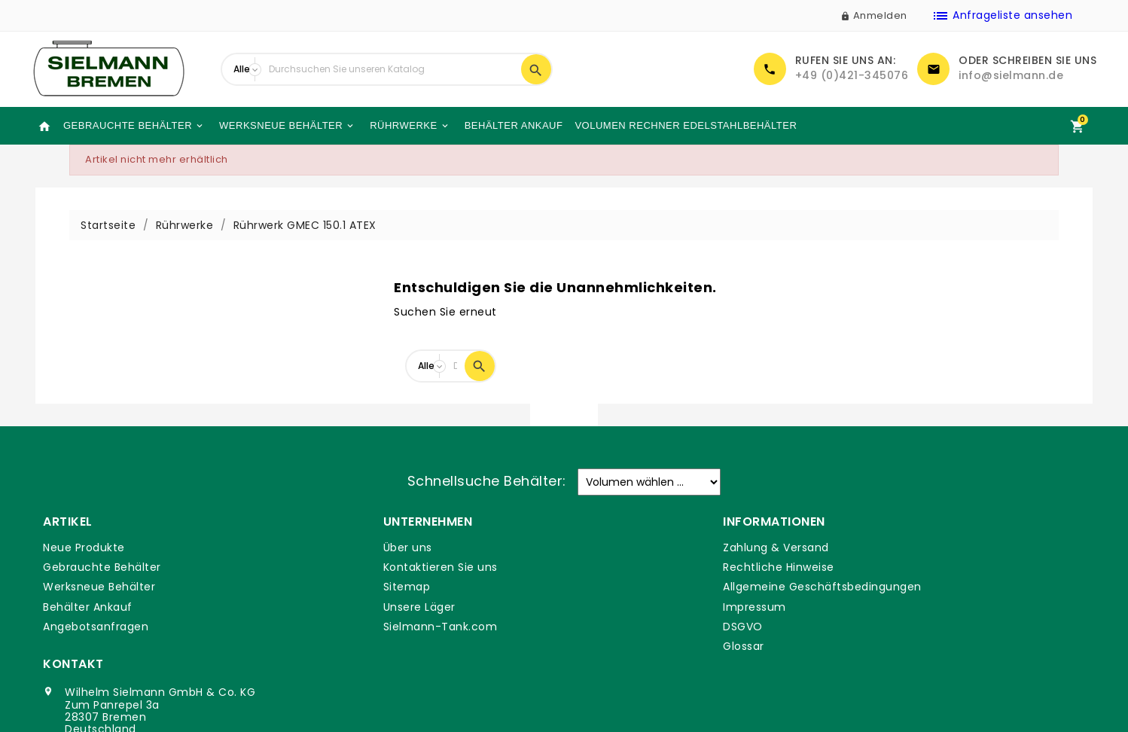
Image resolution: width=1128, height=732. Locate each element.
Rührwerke (408, 126)
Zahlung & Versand (628, 547)
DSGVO (595, 626)
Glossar (596, 646)
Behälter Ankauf (512, 125)
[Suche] (391, 69)
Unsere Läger (345, 607)
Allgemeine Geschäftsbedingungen (674, 586)
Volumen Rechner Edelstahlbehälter (686, 125)
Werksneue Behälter (286, 126)
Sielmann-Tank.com (366, 626)
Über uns (333, 547)
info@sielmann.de (1011, 75)
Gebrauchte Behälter (133, 126)
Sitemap (333, 586)
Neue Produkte (84, 547)
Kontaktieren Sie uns (366, 567)
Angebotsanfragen (95, 626)
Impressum (607, 607)
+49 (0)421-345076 (852, 75)
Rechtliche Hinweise (631, 567)
